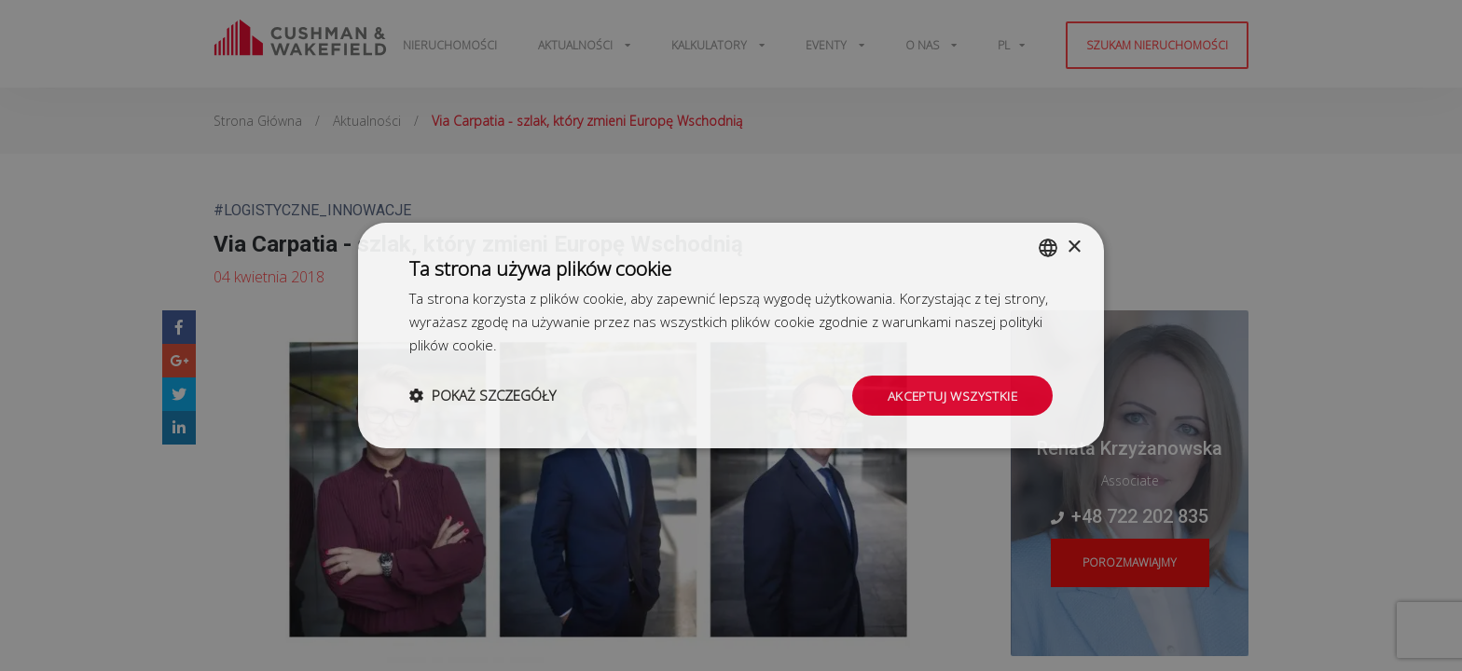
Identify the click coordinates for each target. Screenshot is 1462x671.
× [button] (1074, 246)
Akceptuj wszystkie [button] (951, 395)
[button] (482, 395)
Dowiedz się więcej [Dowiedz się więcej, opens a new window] (559, 344)
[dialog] (731, 335)
